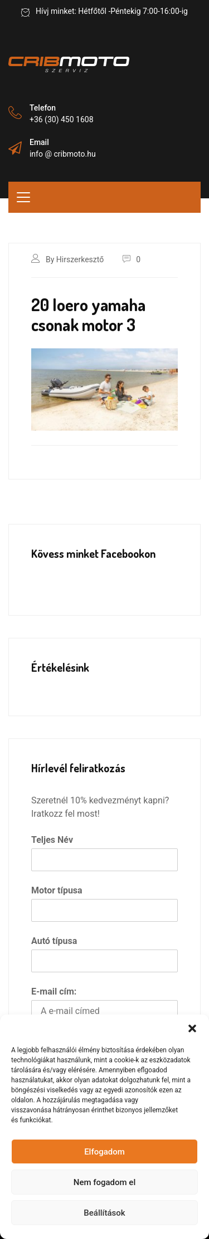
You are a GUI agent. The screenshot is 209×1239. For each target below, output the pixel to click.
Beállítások (104, 1213)
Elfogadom (104, 1152)
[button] (192, 1028)
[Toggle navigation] (23, 197)
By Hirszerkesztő (75, 259)
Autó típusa (54, 941)
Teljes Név (52, 840)
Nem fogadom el (104, 1182)
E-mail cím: (53, 991)
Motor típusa (56, 890)
